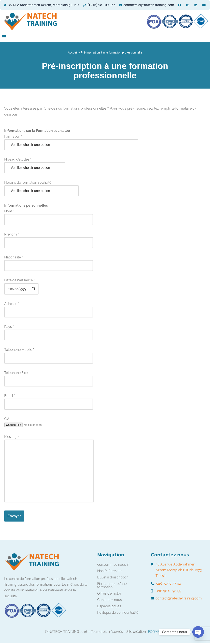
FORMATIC (156, 632)
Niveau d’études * (34, 163)
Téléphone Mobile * (48, 354)
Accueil (72, 52)
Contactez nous (109, 600)
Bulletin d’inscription (112, 577)
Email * (48, 400)
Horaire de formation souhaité (41, 186)
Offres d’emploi (109, 593)
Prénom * (48, 238)
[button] (3, 37)
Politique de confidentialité (117, 613)
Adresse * (48, 308)
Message (49, 469)
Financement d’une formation (112, 585)
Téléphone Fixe (48, 377)
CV (31, 422)
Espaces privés (109, 606)
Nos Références (109, 571)
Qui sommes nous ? (113, 565)
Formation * (71, 140)
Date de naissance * (21, 284)
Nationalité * (48, 261)
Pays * (48, 331)
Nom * (48, 215)
